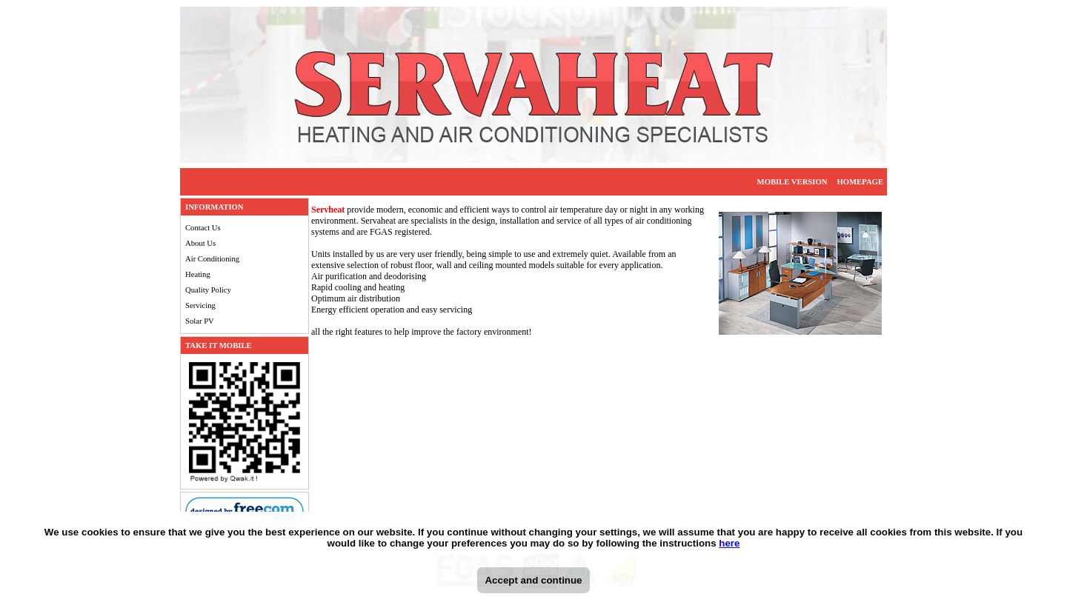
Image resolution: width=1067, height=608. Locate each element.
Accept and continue (533, 580)
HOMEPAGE (860, 182)
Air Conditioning (212, 259)
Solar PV (199, 321)
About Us (200, 243)
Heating (197, 274)
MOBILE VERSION (792, 182)
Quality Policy (208, 290)
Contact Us (203, 228)
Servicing (200, 305)
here (729, 543)
